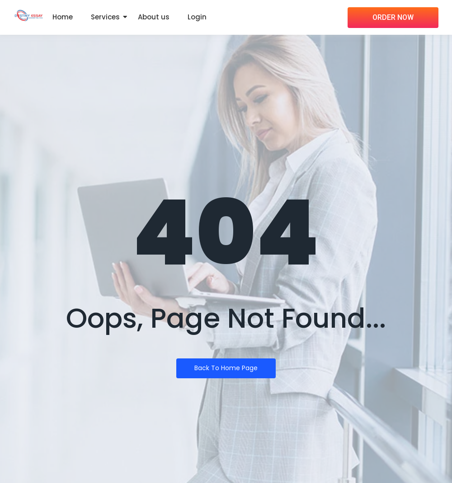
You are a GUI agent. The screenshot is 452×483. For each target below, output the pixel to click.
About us (154, 17)
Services (105, 17)
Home (62, 17)
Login (197, 17)
